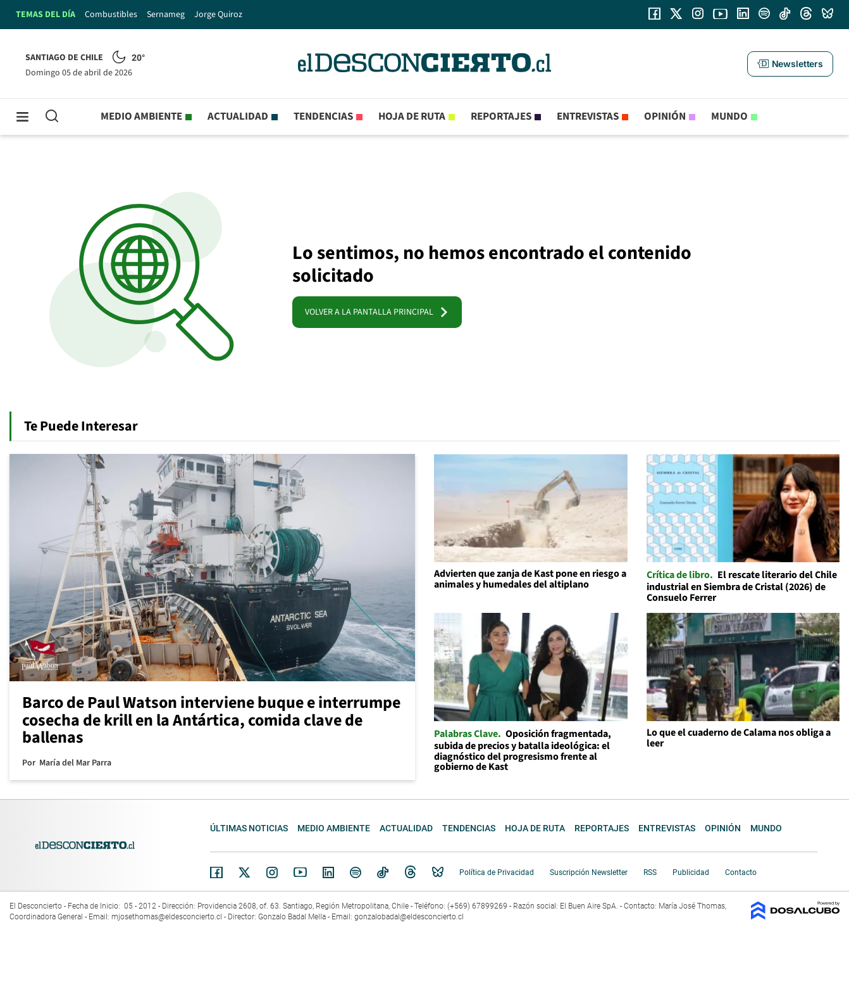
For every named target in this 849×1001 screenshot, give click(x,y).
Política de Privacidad (496, 872)
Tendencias (323, 116)
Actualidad (238, 116)
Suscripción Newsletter (589, 872)
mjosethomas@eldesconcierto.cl (166, 916)
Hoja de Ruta (411, 116)
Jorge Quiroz (218, 14)
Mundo (729, 116)
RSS (650, 872)
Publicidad (690, 872)
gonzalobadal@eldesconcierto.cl (409, 916)
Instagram (272, 872)
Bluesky (437, 872)
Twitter (245, 872)
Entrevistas (588, 116)
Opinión (665, 116)
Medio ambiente (141, 116)
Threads (410, 872)
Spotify (355, 872)
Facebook (216, 872)
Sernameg (166, 14)
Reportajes (501, 116)
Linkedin (328, 872)
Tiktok (382, 872)
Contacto (741, 872)
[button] (790, 64)
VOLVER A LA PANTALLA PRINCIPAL (377, 312)
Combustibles (111, 14)
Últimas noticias (249, 828)
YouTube (300, 872)
